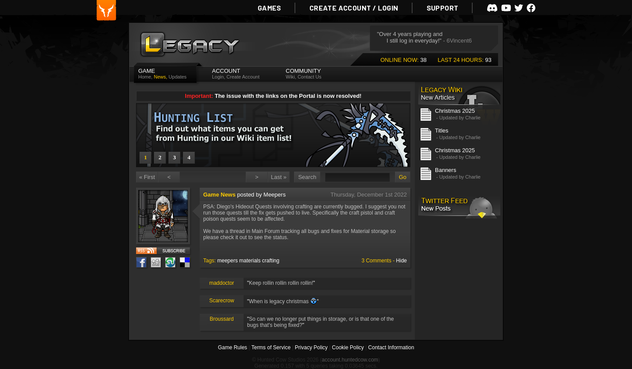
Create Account (242, 76)
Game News (219, 194)
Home (144, 76)
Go (402, 177)
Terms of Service (271, 347)
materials (250, 261)
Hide (401, 261)
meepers (227, 261)
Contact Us (309, 76)
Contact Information (391, 347)
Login (218, 76)
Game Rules (232, 347)
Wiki (290, 76)
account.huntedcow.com (350, 360)
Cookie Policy (348, 347)
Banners (445, 170)
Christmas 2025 (455, 110)
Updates (178, 76)
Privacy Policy (311, 347)
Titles (442, 130)
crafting (270, 261)
